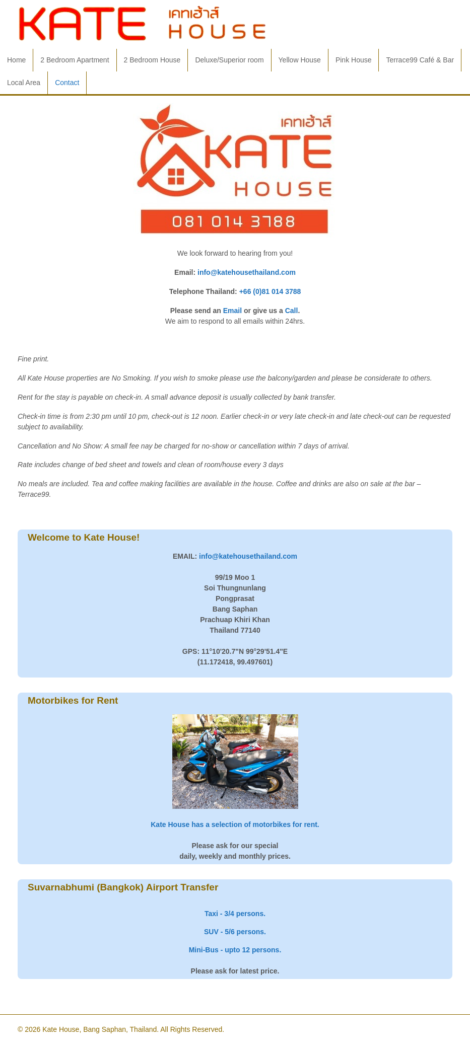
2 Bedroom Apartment (74, 60)
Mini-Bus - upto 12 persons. (235, 950)
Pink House (353, 60)
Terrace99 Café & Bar (420, 60)
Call (291, 311)
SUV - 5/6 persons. (235, 932)
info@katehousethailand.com (246, 272)
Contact (67, 83)
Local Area (23, 83)
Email (232, 311)
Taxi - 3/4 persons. (235, 914)
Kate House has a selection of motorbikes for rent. (235, 824)
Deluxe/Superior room (229, 60)
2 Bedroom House (152, 60)
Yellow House (300, 60)
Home (16, 60)
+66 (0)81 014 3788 (270, 291)
